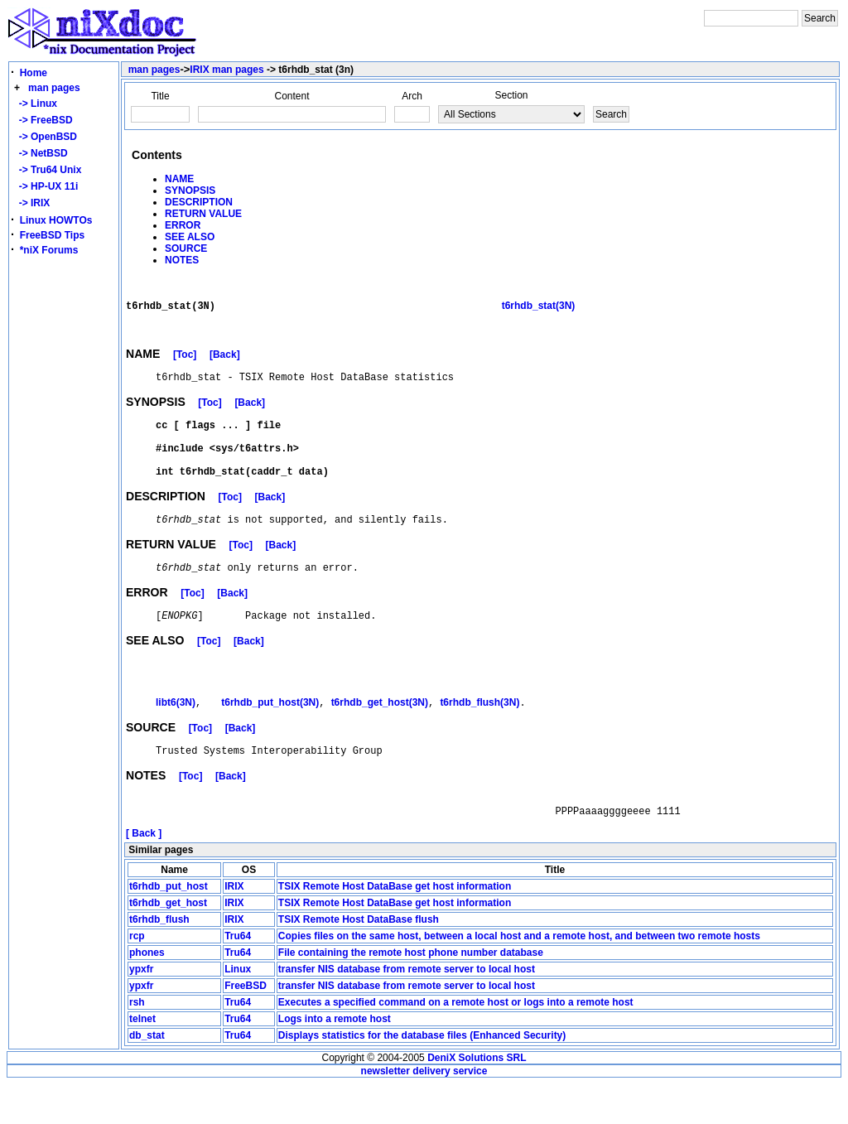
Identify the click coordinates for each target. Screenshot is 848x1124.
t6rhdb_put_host (168, 926)
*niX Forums (49, 250)
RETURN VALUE (203, 213)
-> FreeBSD (43, 120)
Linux (237, 1009)
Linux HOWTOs (56, 220)
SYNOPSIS (190, 190)
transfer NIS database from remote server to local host (406, 1009)
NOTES (182, 260)
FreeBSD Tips (52, 235)
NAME (179, 179)
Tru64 (237, 976)
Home (33, 73)
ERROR (182, 225)
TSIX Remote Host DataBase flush (358, 959)
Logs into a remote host (334, 1058)
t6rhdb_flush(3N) (479, 735)
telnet (142, 1058)
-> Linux (35, 103)
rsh (137, 1042)
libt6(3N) (175, 735)
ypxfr (141, 1009)
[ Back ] (143, 873)
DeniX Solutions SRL (476, 1097)
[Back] (225, 363)
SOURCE (186, 248)
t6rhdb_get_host (168, 942)
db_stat (147, 1075)
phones (147, 992)
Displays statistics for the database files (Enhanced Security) (422, 1075)
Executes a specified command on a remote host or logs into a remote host (456, 1042)
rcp (137, 976)
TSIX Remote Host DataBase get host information (394, 926)
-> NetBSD (40, 153)
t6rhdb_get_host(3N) (379, 735)
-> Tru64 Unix (47, 170)
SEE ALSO (189, 237)
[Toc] (184, 363)
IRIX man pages (226, 69)
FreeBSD (245, 1025)
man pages (54, 88)
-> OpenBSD (45, 136)
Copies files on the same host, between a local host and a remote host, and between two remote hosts (519, 976)
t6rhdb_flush (159, 959)
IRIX (233, 926)
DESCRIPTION (199, 202)
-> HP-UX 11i (45, 186)
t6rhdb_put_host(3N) (270, 735)
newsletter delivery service (424, 1111)
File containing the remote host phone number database (410, 992)
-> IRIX (31, 203)
